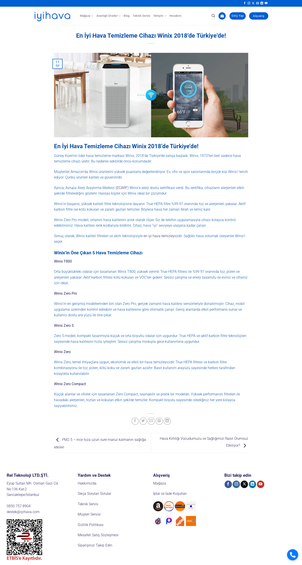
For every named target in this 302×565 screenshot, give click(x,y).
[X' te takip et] (253, 3)
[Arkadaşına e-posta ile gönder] (151, 421)
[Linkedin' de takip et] (261, 3)
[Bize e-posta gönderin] (257, 3)
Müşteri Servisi (89, 514)
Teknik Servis (141, 15)
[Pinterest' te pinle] (159, 421)
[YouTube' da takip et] (266, 3)
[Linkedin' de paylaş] (167, 421)
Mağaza (86, 16)
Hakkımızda (87, 483)
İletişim (160, 16)
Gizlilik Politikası (91, 525)
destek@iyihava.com (23, 512)
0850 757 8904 (19, 506)
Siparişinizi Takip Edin (95, 545)
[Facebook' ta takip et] (244, 3)
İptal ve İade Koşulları (170, 493)
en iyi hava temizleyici (161, 236)
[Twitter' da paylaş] (143, 421)
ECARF (122, 188)
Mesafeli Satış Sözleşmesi (98, 535)
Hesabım (175, 15)
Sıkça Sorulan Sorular (94, 493)
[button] (222, 16)
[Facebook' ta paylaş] (135, 421)
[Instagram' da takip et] (249, 3)
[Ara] (213, 16)
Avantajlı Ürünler (108, 16)
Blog (126, 15)
